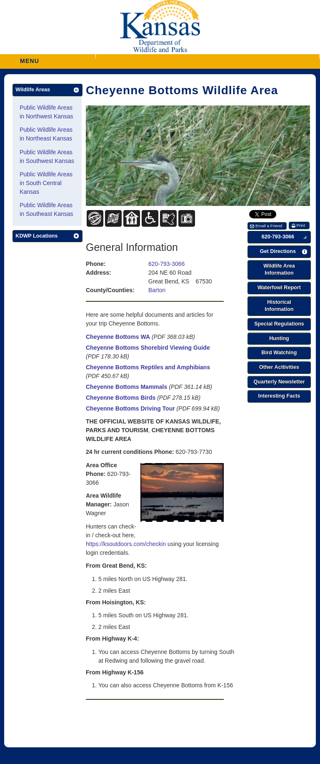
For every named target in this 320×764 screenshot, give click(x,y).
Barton (156, 290)
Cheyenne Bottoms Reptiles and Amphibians (148, 367)
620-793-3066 (166, 264)
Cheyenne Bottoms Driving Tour (130, 408)
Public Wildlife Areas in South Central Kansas (46, 183)
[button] (207, 56)
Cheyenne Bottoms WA (118, 336)
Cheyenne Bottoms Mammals (126, 386)
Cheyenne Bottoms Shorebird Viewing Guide (148, 347)
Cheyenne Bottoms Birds (120, 397)
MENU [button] (29, 58)
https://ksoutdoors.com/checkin (126, 544)
